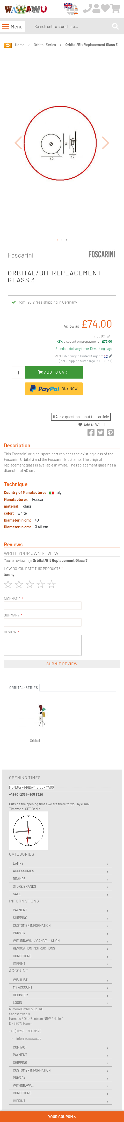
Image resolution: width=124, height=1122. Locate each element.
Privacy (19, 933)
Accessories (23, 871)
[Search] (115, 26)
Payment (20, 910)
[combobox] (72, 26)
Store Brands (24, 886)
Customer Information (32, 925)
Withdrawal (23, 1085)
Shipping (20, 918)
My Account (22, 987)
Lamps (18, 863)
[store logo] (25, 9)
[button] (18, 143)
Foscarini (21, 255)
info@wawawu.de (28, 1038)
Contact (20, 1047)
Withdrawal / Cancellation (36, 941)
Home (19, 44)
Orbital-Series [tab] (23, 688)
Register (20, 995)
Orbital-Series (45, 44)
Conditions (22, 956)
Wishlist (20, 980)
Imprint (19, 963)
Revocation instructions (34, 948)
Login (17, 1002)
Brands (19, 879)
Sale (17, 894)
